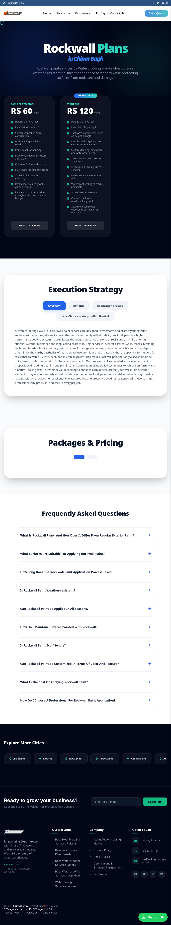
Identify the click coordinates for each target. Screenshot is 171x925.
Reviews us (31, 912)
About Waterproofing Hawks (105, 841)
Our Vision (98, 874)
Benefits (78, 306)
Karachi (45, 758)
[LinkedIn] (163, 3)
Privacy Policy (101, 850)
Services (63, 13)
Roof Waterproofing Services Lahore (66, 862)
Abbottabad (104, 758)
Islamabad (18, 758)
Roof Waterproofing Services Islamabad (66, 873)
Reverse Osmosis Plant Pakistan (64, 852)
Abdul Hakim (136, 758)
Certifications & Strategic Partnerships (106, 865)
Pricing (100, 13)
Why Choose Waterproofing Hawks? (85, 316)
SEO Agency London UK (17, 909)
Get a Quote (156, 13)
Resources (83, 13)
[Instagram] (167, 3)
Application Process (110, 306)
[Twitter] (158, 3)
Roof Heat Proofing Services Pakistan (66, 841)
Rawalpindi (73, 758)
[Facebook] (153, 3)
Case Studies (100, 856)
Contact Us (117, 13)
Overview (54, 306)
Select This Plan (29, 225)
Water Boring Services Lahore (64, 884)
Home (47, 13)
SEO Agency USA (42, 909)
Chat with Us (153, 917)
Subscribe (155, 801)
